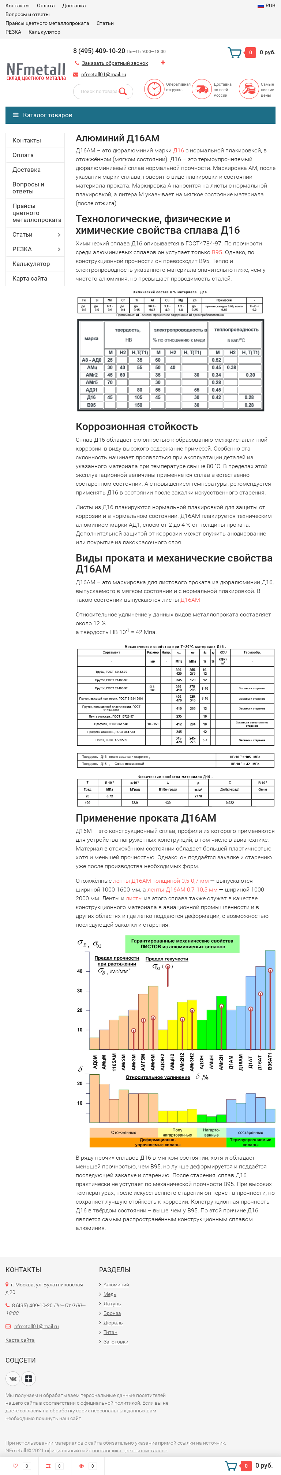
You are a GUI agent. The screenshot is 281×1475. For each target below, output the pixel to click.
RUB (267, 5)
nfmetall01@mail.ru (103, 74)
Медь (110, 1294)
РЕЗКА (13, 32)
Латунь (112, 1304)
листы (134, 898)
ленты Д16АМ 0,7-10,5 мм (182, 889)
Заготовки (116, 1342)
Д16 (178, 150)
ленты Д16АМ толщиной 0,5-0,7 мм (161, 880)
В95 (217, 252)
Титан (110, 1332)
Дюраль (113, 1323)
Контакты (17, 5)
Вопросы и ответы (27, 14)
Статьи (105, 23)
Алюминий (116, 1284)
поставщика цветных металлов (130, 1450)
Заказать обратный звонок (115, 63)
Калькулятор (44, 32)
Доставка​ (74, 5)
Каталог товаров (42, 115)
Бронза (112, 1313)
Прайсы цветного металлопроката (47, 23)
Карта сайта (29, 278)
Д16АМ (190, 599)
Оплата (46, 5)
